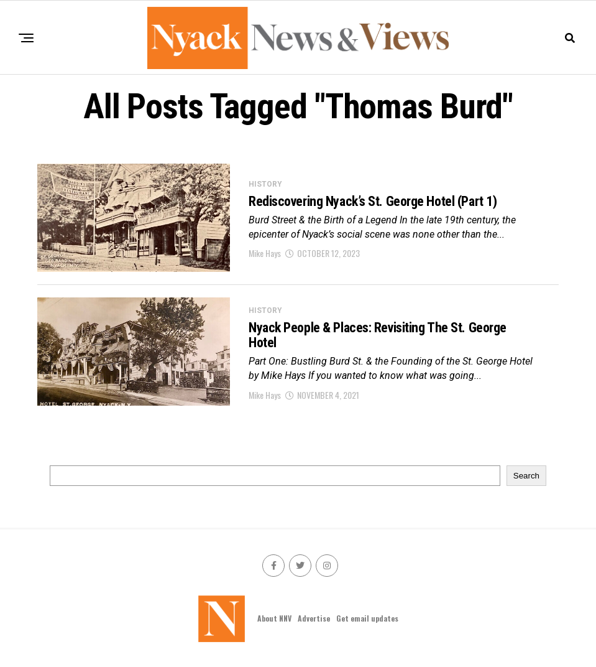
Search (526, 475)
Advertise (314, 618)
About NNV (274, 618)
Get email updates (367, 618)
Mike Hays (265, 252)
